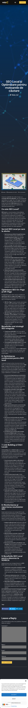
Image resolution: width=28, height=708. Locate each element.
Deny (14, 699)
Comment (5, 626)
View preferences (14, 703)
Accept (14, 694)
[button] (26, 681)
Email (3, 650)
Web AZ (15, 95)
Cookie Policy (14, 706)
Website (4, 656)
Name (3, 644)
